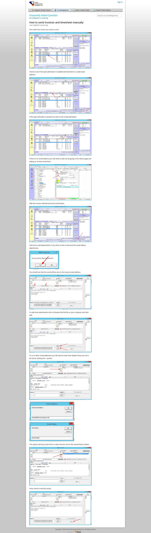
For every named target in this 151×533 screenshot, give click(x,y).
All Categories (34, 18)
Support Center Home (42, 10)
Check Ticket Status (103, 10)
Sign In (120, 2)
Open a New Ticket (82, 10)
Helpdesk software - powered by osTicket (75, 531)
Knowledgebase (63, 10)
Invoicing (44, 18)
